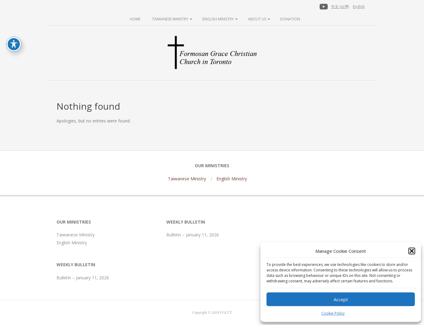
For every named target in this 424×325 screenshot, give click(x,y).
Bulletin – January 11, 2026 (82, 278)
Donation (290, 19)
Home (135, 19)
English (359, 6)
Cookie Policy (333, 313)
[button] (412, 251)
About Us (257, 19)
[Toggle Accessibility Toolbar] (13, 44)
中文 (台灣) (340, 6)
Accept (341, 299)
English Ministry (218, 19)
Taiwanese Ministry (170, 19)
